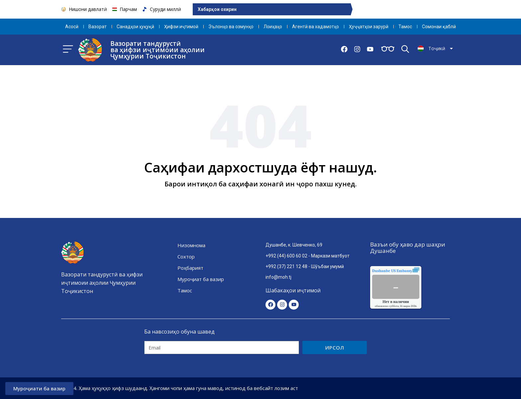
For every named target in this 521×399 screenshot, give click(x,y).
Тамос (405, 26)
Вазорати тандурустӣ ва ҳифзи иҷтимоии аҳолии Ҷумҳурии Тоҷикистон (157, 49)
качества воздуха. (407, 270)
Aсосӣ (71, 26)
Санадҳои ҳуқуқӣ (135, 26)
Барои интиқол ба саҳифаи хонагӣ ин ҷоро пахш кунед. (260, 183)
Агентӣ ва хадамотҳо (315, 26)
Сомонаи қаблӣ (439, 26)
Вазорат (97, 26)
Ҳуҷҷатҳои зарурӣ (368, 26)
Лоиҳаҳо (272, 26)
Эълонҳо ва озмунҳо (231, 26)
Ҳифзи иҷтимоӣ (181, 26)
